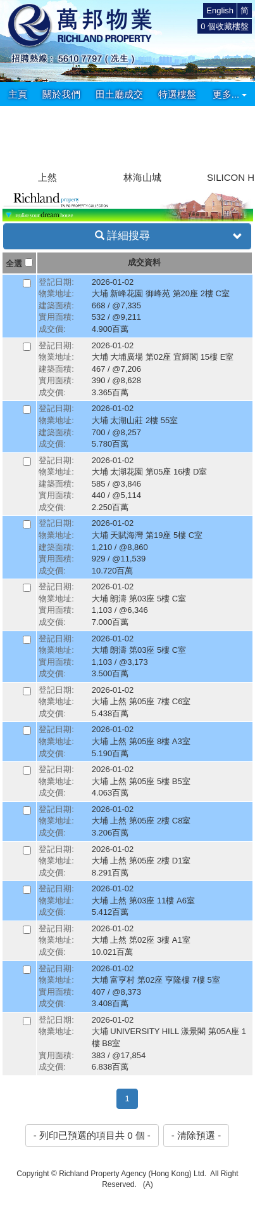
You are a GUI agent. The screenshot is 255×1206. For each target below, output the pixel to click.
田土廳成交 (119, 94)
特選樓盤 (177, 94)
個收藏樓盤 (225, 26)
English (219, 10)
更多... (230, 94)
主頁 (17, 94)
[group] (47, 145)
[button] (240, 138)
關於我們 (61, 94)
